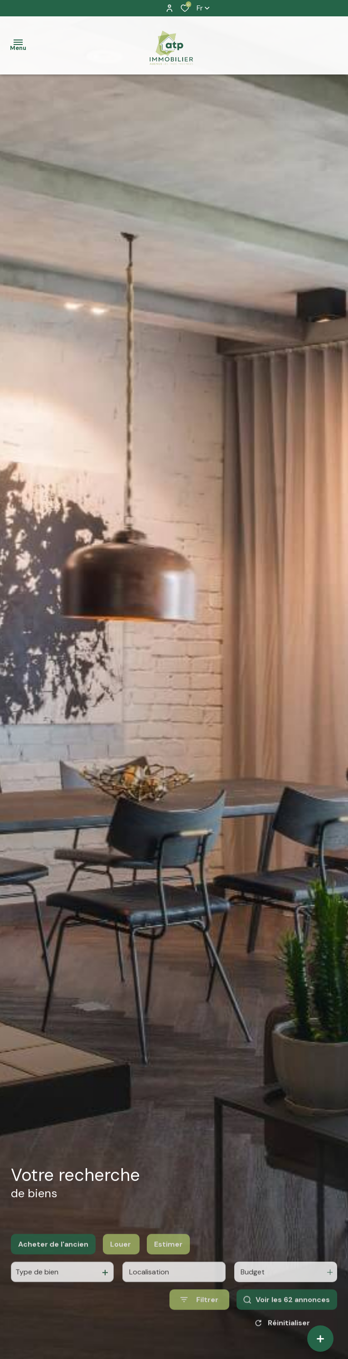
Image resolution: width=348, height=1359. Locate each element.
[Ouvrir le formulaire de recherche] (199, 1321)
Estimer (168, 1265)
